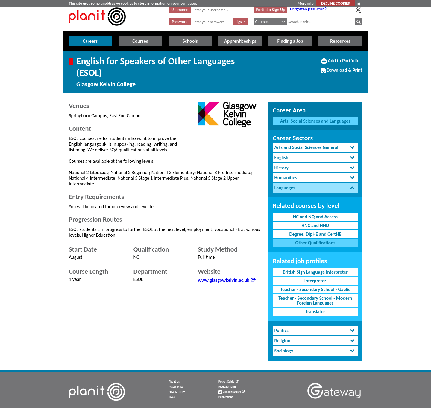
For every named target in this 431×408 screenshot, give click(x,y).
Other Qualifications (315, 243)
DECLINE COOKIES (335, 3)
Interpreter (315, 281)
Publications (225, 397)
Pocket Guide (228, 381)
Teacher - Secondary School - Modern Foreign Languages (315, 300)
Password (179, 21)
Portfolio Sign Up (270, 9)
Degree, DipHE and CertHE (315, 234)
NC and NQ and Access (315, 217)
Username (179, 9)
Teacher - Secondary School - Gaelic (315, 289)
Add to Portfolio (340, 63)
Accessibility (176, 387)
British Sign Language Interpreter (315, 272)
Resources (340, 41)
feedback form (227, 387)
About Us (174, 381)
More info (305, 3)
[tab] (315, 147)
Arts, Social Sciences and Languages (315, 121)
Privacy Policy (177, 392)
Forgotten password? (308, 9)
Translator (315, 311)
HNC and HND (315, 225)
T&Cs (171, 397)
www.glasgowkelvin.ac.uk (227, 280)
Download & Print (341, 72)
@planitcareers (231, 392)
